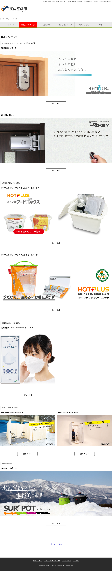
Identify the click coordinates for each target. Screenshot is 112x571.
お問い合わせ (84, 25)
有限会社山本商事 (14, 9)
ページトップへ (56, 544)
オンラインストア (65, 25)
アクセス (76, 560)
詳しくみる (56, 103)
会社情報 (46, 25)
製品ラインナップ (28, 25)
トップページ (9, 25)
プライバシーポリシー (52, 560)
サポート (102, 25)
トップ (2, 19)
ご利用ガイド (66, 560)
